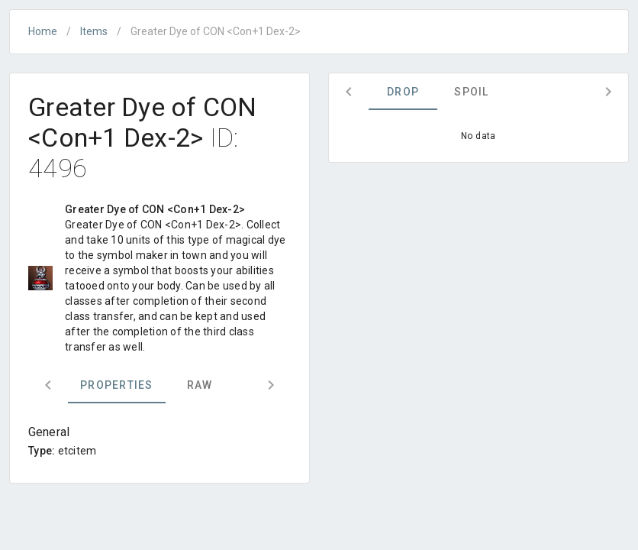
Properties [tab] (116, 385)
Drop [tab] (403, 92)
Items (94, 31)
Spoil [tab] (471, 92)
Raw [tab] (200, 385)
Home (42, 31)
